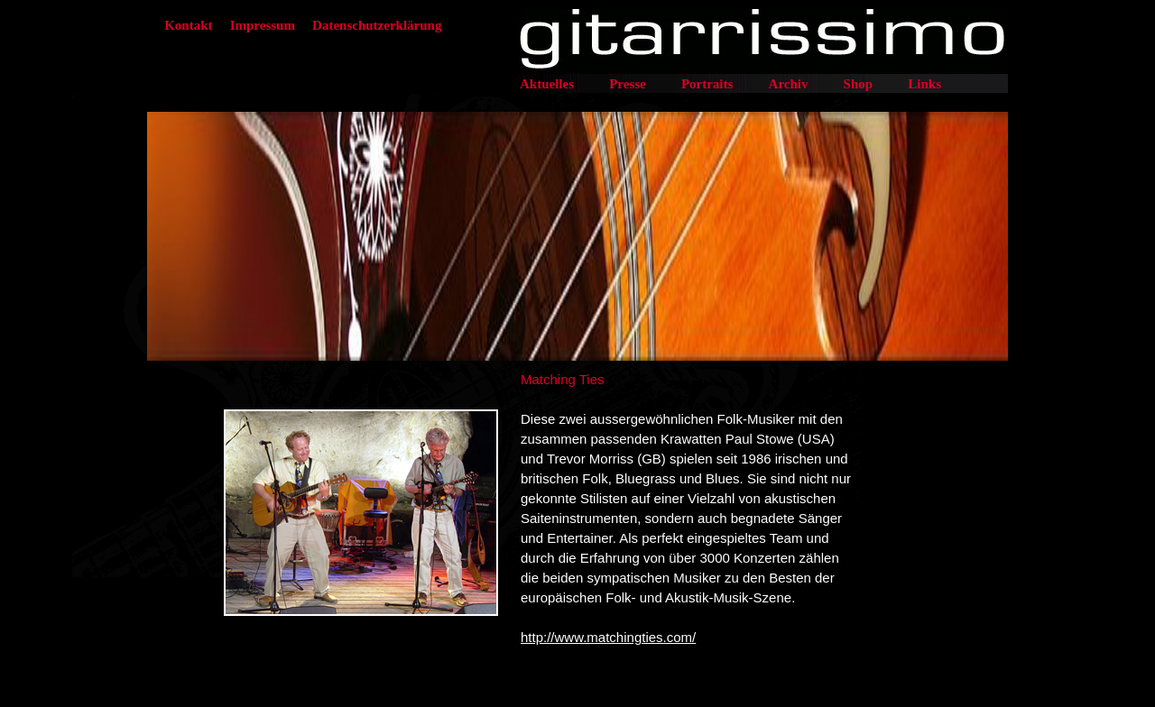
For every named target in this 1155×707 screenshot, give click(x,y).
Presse (627, 84)
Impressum (262, 25)
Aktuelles (547, 84)
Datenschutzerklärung (376, 25)
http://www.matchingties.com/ (608, 637)
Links (924, 84)
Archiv (788, 84)
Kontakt (188, 25)
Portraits (707, 84)
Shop (858, 84)
